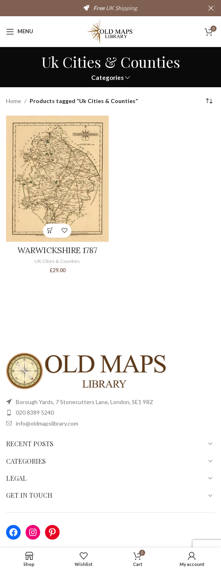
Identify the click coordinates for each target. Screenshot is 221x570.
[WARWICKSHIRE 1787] (57, 179)
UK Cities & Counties (57, 261)
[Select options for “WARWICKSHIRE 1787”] (50, 231)
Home (13, 100)
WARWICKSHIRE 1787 (57, 250)
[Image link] (87, 370)
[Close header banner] (211, 8)
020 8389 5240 (35, 412)
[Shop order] (209, 101)
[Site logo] (110, 30)
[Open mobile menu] (19, 32)
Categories (107, 78)
